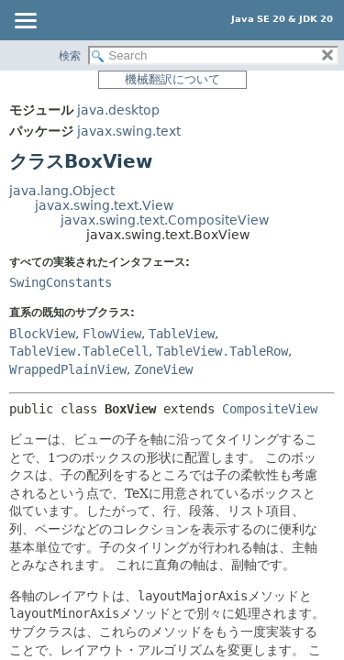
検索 (70, 56)
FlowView (112, 333)
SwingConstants (60, 282)
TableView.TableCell (79, 351)
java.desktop (118, 110)
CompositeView (269, 409)
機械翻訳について (172, 79)
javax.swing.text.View (104, 205)
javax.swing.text (129, 131)
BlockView (42, 333)
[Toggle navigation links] (24, 22)
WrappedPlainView (68, 369)
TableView (182, 333)
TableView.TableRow (222, 351)
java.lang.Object (62, 190)
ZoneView (163, 369)
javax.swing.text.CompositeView (165, 220)
